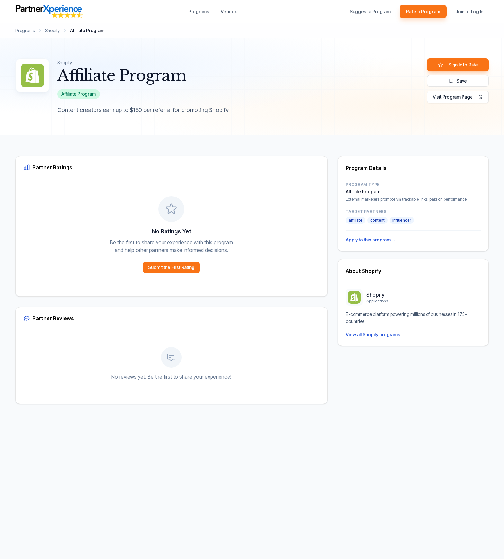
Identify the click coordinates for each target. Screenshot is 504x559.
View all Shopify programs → (376, 334)
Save (458, 80)
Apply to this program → (371, 239)
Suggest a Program (370, 11)
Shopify (52, 30)
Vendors (230, 11)
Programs (198, 11)
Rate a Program (423, 11)
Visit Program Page (458, 97)
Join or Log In (469, 11)
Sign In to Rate (458, 64)
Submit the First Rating (171, 267)
